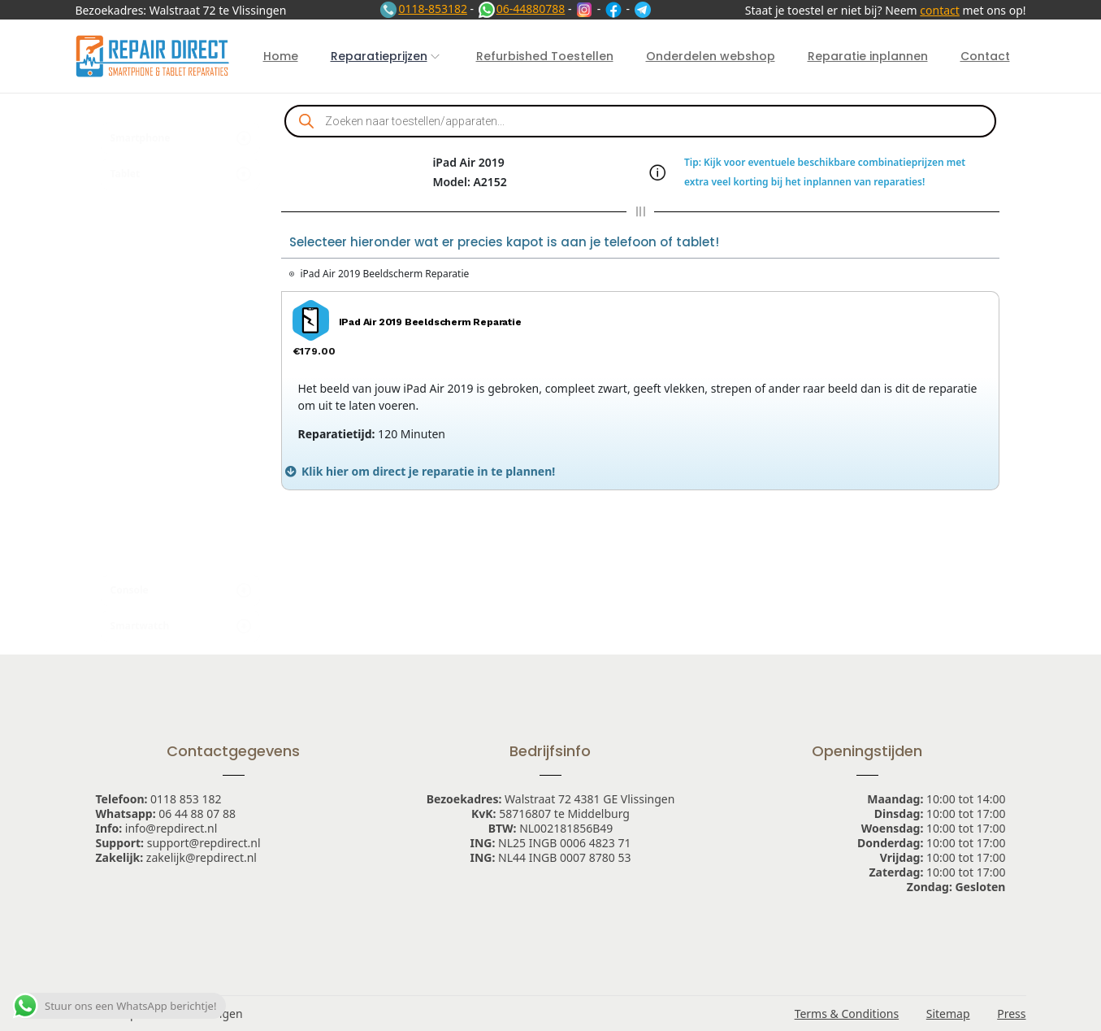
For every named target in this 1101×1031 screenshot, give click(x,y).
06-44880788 (521, 8)
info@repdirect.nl (171, 828)
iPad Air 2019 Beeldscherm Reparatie (385, 274)
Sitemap (948, 1013)
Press (1011, 1013)
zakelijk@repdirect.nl (201, 857)
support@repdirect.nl (204, 842)
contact (940, 10)
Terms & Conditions (847, 1013)
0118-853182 (423, 8)
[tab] (640, 471)
